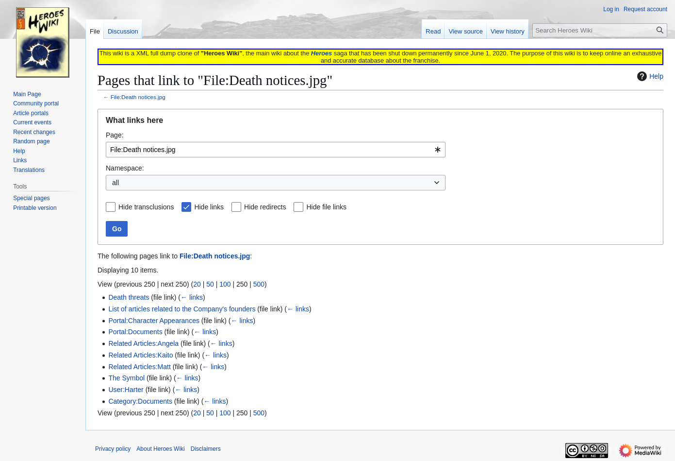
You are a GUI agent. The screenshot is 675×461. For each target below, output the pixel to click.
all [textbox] (115, 183)
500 (258, 284)
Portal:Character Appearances (153, 320)
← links (192, 297)
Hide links (209, 207)
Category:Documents (140, 401)
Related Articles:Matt (139, 367)
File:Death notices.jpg (138, 97)
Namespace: (125, 168)
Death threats (128, 297)
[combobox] (275, 149)
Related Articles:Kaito (140, 355)
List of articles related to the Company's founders (181, 309)
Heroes (321, 53)
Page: (115, 135)
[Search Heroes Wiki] (599, 30)
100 (224, 284)
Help (649, 76)
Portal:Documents (135, 332)
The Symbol (126, 378)
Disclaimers (206, 448)
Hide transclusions (146, 207)
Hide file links (326, 207)
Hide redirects (265, 207)
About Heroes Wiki (160, 448)
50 (210, 284)
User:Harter (125, 389)
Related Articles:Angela (143, 343)
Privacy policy (113, 448)
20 (197, 284)
